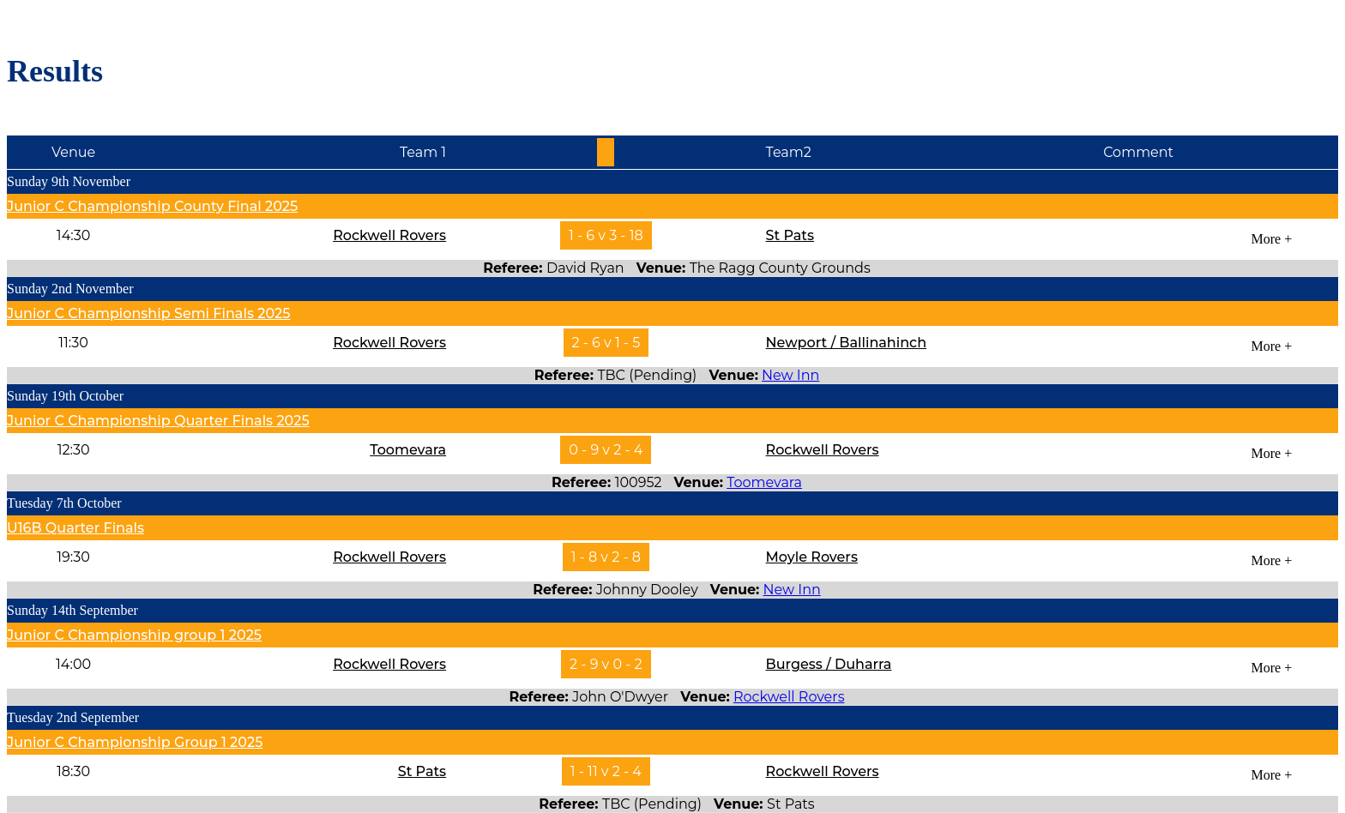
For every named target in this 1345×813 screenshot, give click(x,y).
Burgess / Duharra (829, 664)
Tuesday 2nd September (73, 717)
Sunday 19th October (65, 395)
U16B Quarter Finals (75, 528)
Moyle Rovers (812, 557)
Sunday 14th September (72, 610)
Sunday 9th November (68, 181)
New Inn (790, 375)
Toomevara (408, 450)
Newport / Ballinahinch (846, 342)
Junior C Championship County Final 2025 (152, 206)
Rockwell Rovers (389, 235)
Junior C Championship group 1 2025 (134, 635)
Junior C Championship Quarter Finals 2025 (158, 421)
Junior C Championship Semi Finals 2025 (148, 313)
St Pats (790, 235)
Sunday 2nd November (70, 288)
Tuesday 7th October (64, 503)
